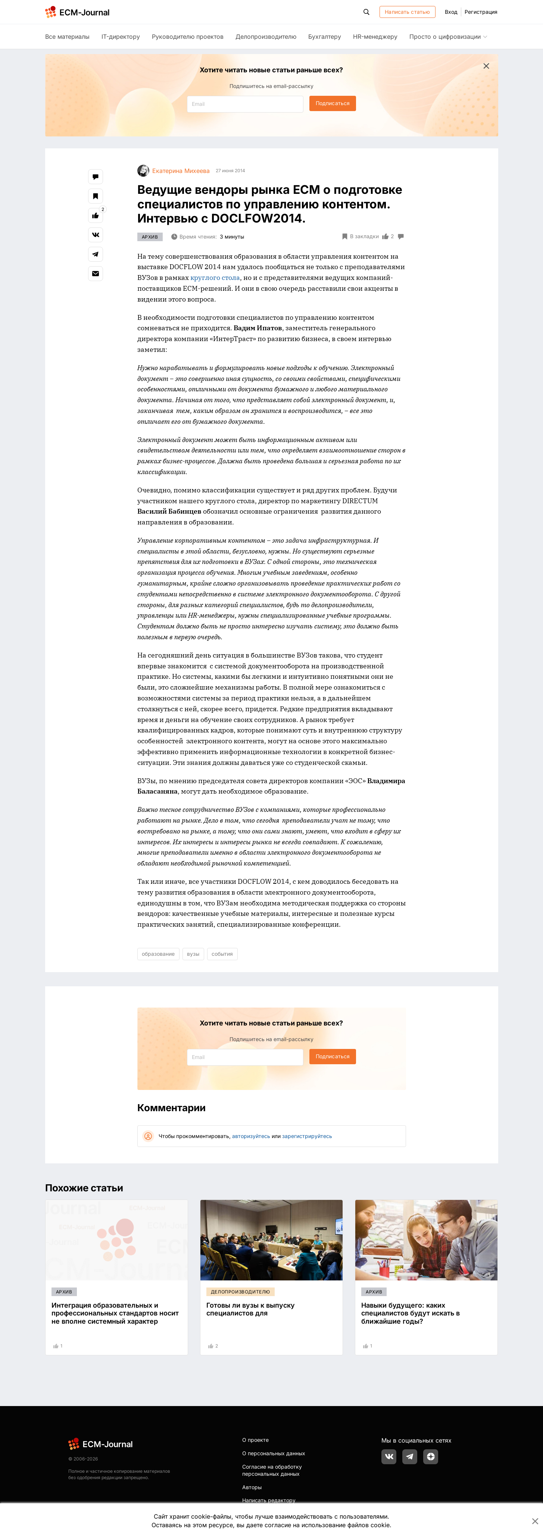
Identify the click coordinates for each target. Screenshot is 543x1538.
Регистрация (481, 12)
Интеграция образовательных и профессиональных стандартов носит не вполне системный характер (115, 1313)
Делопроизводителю (265, 36)
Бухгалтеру (324, 36)
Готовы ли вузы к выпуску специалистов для (250, 1309)
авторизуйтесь (251, 1136)
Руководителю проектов (188, 36)
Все (67, 36)
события (222, 954)
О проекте (255, 1440)
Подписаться (333, 103)
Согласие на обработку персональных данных (272, 1470)
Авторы (252, 1487)
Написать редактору (269, 1500)
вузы (193, 954)
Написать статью (407, 12)
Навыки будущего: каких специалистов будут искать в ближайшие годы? (410, 1313)
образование (158, 954)
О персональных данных (273, 1453)
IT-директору (121, 36)
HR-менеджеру (375, 36)
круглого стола (215, 277)
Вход (451, 12)
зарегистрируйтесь (307, 1136)
